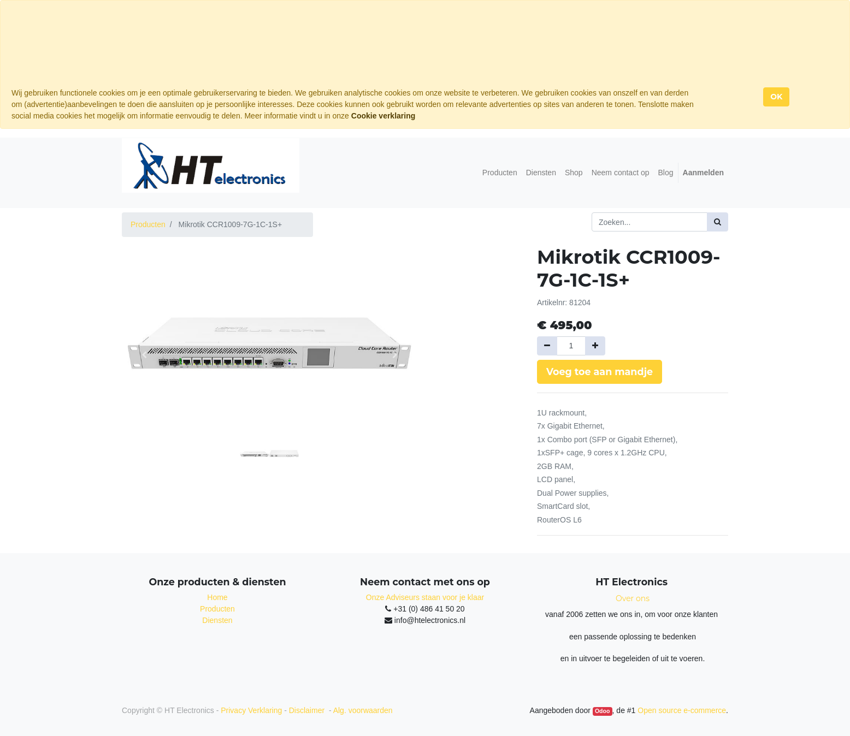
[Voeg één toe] (595, 345)
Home (217, 597)
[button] (144, 355)
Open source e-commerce (682, 710)
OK (776, 97)
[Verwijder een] (547, 345)
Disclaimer (308, 710)
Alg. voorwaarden (363, 710)
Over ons (633, 598)
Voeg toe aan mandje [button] (599, 371)
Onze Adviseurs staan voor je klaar (425, 597)
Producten (148, 224)
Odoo (602, 711)
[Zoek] (717, 222)
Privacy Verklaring (251, 710)
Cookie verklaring (383, 115)
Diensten (217, 620)
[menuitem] (500, 173)
